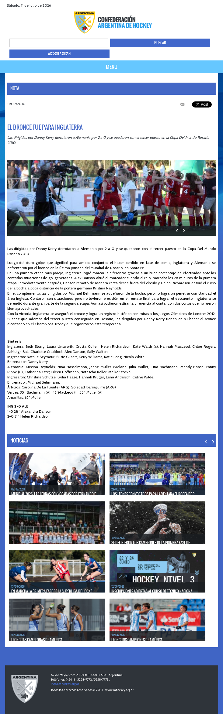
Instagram (217, 5)
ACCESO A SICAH (59, 53)
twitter (202, 5)
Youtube (210, 5)
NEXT (183, 231)
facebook (195, 5)
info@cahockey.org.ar (65, 684)
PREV (177, 231)
